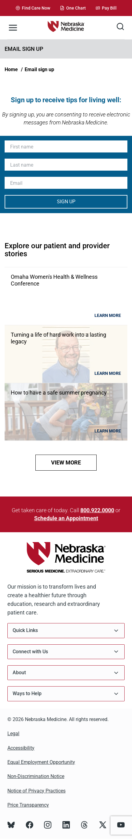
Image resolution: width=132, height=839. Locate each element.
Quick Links (66, 630)
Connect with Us (66, 651)
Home (11, 69)
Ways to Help (66, 694)
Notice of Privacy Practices (36, 791)
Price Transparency (28, 805)
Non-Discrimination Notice (35, 776)
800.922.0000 (97, 510)
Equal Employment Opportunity (41, 762)
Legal (13, 733)
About (66, 673)
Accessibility (20, 748)
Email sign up (39, 69)
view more (66, 462)
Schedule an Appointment (66, 518)
